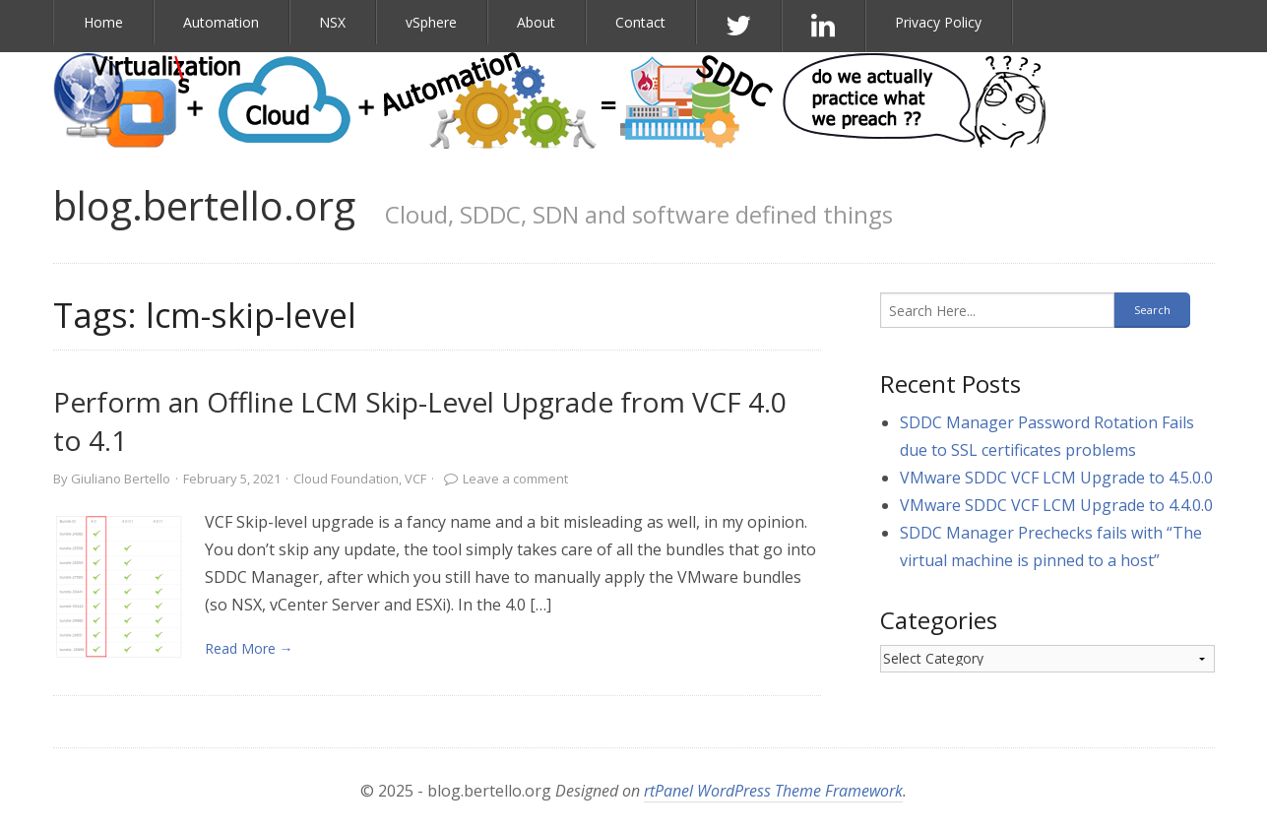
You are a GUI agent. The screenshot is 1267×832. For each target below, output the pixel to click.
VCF (415, 478)
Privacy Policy (938, 22)
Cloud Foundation (346, 478)
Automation (221, 22)
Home (103, 22)
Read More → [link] (249, 648)
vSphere (431, 22)
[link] (119, 587)
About (536, 22)
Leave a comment (515, 478)
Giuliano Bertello (120, 478)
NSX (332, 22)
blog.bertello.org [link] (204, 205)
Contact (640, 22)
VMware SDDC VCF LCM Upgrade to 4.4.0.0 (1056, 505)
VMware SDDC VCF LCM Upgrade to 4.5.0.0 (1056, 477)
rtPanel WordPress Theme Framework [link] (773, 790)
